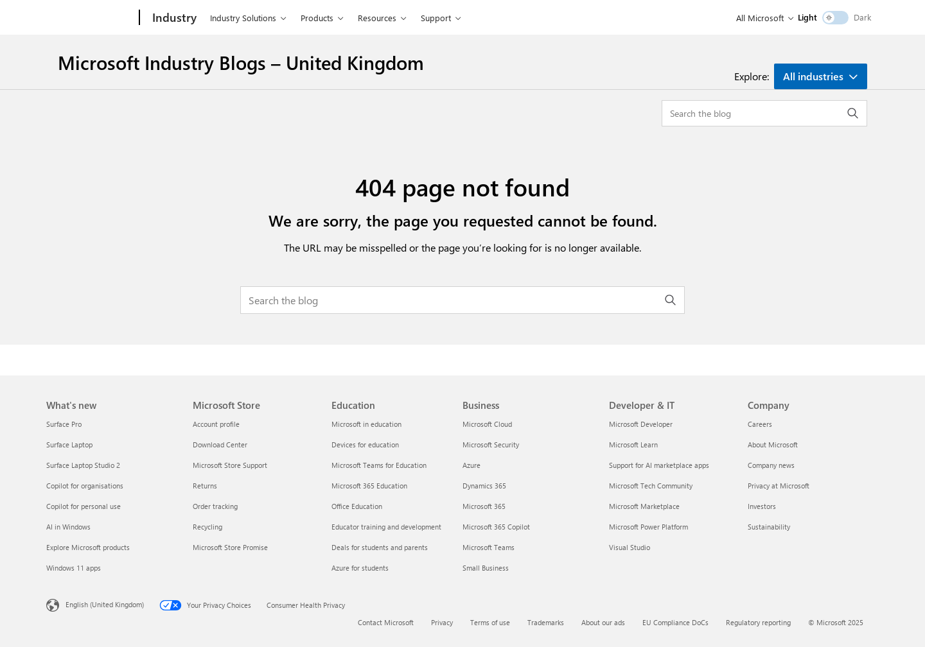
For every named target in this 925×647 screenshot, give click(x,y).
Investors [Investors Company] (762, 506)
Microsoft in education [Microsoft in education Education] (366, 424)
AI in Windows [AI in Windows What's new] (68, 526)
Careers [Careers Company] (760, 424)
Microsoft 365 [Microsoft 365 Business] (484, 506)
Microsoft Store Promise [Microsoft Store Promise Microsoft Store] (230, 547)
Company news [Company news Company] (771, 465)
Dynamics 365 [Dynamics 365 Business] (484, 485)
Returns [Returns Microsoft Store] (205, 485)
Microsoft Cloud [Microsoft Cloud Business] (487, 424)
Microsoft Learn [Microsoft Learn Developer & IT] (633, 444)
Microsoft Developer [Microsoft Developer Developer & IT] (641, 424)
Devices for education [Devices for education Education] (365, 444)
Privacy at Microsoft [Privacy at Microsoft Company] (778, 485)
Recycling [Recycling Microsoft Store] (207, 526)
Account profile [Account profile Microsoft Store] (216, 424)
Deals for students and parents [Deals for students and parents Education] (379, 547)
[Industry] (173, 18)
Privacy (442, 622)
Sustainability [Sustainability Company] (769, 526)
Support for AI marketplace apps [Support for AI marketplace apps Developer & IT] (659, 465)
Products (317, 17)
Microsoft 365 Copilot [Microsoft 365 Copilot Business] (496, 526)
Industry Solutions (243, 17)
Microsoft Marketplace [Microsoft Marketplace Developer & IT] (644, 506)
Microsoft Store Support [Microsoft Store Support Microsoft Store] (230, 465)
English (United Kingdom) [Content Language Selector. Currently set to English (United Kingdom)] (105, 604)
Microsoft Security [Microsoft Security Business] (491, 444)
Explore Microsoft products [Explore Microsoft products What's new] (88, 547)
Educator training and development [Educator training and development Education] (386, 526)
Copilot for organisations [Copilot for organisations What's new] (84, 485)
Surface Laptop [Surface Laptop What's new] (69, 444)
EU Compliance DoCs (675, 622)
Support (436, 17)
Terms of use (490, 622)
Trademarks (545, 622)
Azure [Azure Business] (471, 465)
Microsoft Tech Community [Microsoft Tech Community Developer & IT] (650, 485)
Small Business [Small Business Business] (486, 568)
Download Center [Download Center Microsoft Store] (220, 444)
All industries (813, 76)
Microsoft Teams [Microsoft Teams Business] (489, 547)
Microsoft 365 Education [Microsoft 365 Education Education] (369, 485)
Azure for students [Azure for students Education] (360, 568)
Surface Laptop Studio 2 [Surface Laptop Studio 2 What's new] (83, 465)
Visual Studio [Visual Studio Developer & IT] (629, 547)
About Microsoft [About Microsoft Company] (773, 444)
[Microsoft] (90, 18)
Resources (377, 17)
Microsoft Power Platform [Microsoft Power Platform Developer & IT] (648, 526)
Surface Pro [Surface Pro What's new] (64, 424)
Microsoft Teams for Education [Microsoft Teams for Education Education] (379, 465)
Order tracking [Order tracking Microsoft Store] (215, 506)
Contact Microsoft (386, 622)
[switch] (835, 17)
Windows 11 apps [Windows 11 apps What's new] (73, 568)
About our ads (603, 622)
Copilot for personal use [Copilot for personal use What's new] (83, 506)
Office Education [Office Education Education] (356, 506)
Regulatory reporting (758, 622)
